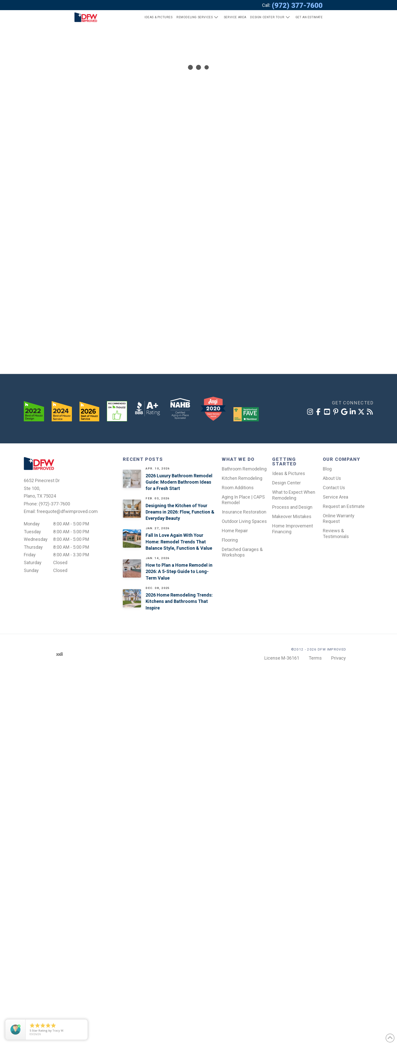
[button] (307, 17)
